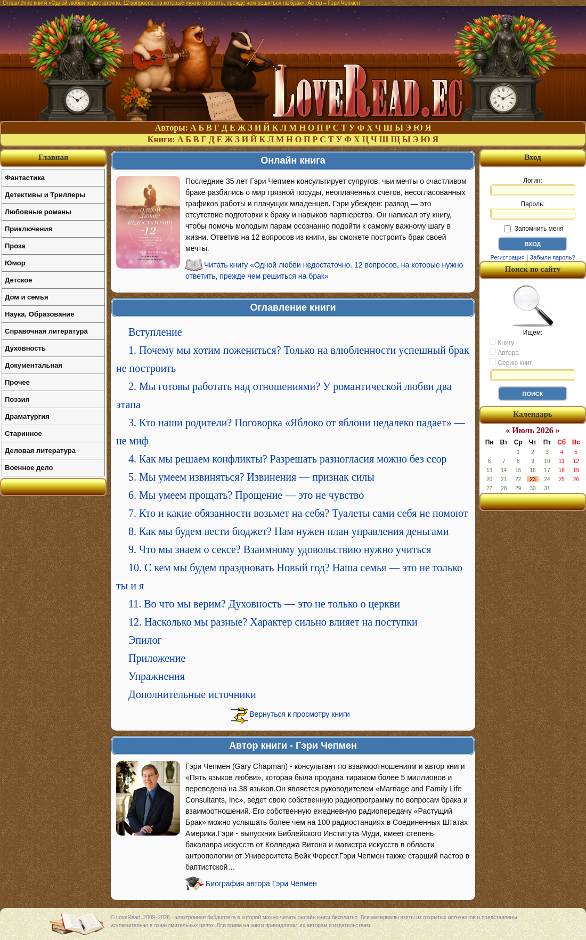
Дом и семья (26, 297)
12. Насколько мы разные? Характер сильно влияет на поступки (273, 622)
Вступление (155, 332)
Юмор (15, 263)
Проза (15, 246)
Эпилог (145, 640)
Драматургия (27, 416)
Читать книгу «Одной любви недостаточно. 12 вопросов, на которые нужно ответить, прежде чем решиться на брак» (324, 270)
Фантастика (25, 178)
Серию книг (510, 362)
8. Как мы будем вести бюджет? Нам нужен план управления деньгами (288, 531)
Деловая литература (40, 451)
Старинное (23, 433)
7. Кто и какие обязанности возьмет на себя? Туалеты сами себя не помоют (298, 513)
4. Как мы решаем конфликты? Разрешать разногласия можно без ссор (287, 459)
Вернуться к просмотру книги (299, 714)
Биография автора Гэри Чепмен (261, 883)
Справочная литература (46, 331)
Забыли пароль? (552, 257)
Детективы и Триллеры (45, 195)
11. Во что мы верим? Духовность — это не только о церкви (264, 604)
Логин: (532, 186)
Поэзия (17, 399)
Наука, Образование (39, 314)
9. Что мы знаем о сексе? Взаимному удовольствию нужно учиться (280, 549)
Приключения (28, 229)
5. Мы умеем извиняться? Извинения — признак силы (251, 477)
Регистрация (507, 257)
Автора (504, 352)
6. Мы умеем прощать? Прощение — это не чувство (246, 495)
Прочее (17, 382)
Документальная (33, 365)
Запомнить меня (533, 228)
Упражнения (156, 676)
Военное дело (29, 468)
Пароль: (532, 210)
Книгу (501, 342)
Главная (53, 157)
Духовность (25, 348)
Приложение (156, 658)
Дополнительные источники (192, 694)
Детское (18, 280)
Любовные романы (38, 212)
